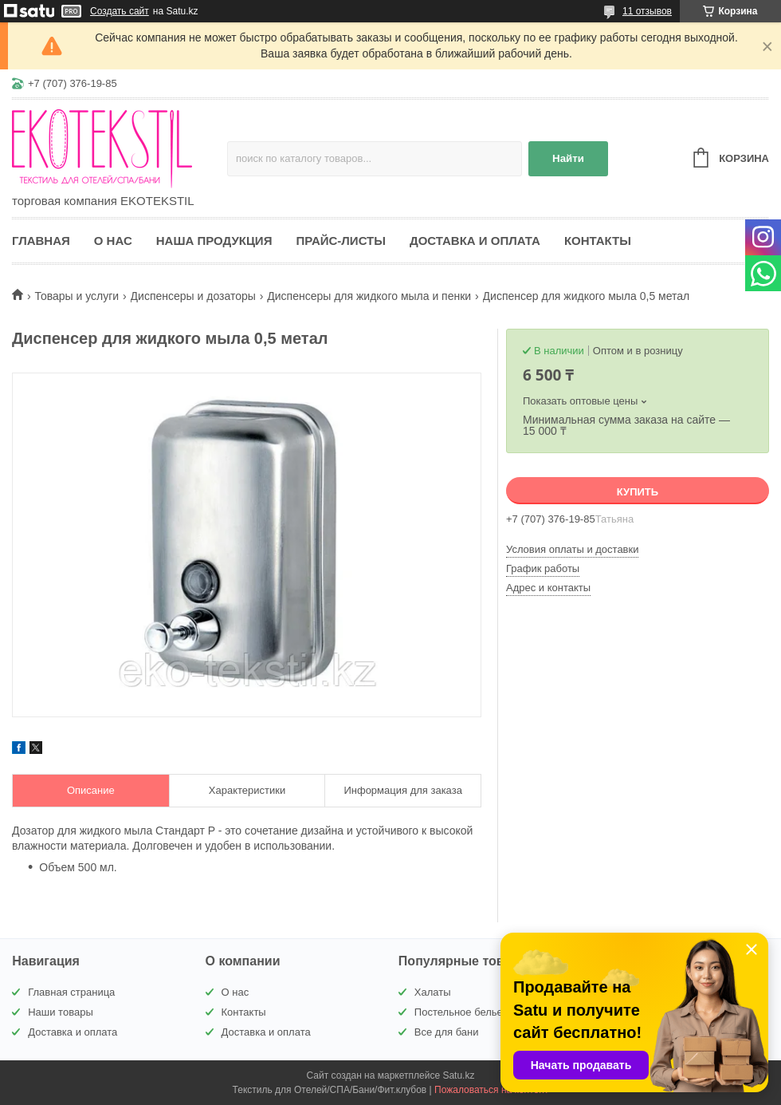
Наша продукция (214, 241)
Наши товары (60, 1012)
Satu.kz (458, 1075)
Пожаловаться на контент (491, 1089)
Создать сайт (119, 11)
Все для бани (446, 1032)
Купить (637, 492)
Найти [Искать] (568, 158)
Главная (41, 241)
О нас (113, 241)
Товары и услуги (76, 296)
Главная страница (71, 992)
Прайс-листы (341, 241)
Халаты (432, 992)
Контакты (597, 241)
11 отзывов (647, 11)
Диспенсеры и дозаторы (193, 296)
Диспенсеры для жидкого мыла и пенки (369, 296)
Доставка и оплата (475, 241)
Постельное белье (458, 1012)
